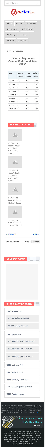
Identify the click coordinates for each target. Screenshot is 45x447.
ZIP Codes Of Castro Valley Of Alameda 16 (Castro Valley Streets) (14, 148)
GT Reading (31, 23)
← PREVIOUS (11, 234)
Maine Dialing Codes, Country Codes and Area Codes (22, 61)
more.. (39, 412)
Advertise (36, 431)
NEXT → (36, 234)
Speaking (10, 40)
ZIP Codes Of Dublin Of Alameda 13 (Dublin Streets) (15, 222)
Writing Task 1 (12, 29)
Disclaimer (17, 431)
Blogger (36, 241)
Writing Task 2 (27, 29)
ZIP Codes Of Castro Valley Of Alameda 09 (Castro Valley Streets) (14, 175)
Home (9, 23)
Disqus (27, 241)
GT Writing (11, 35)
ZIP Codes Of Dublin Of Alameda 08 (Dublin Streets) (15, 200)
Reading (19, 23)
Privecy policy (26, 431)
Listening (23, 35)
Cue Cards (22, 40)
